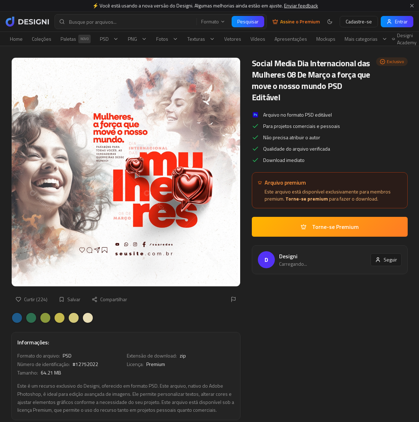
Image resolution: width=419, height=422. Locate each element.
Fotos (167, 39)
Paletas (76, 39)
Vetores (232, 39)
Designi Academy (404, 39)
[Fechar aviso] (412, 5)
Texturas (201, 39)
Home (16, 39)
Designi (288, 256)
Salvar (69, 299)
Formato (213, 21)
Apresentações (290, 39)
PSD (109, 39)
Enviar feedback (301, 5)
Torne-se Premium (330, 227)
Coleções (41, 39)
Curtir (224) (31, 299)
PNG (137, 39)
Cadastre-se (359, 21)
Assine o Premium (296, 21)
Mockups (325, 39)
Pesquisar (248, 21)
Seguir (386, 259)
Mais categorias (366, 39)
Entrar (397, 21)
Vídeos (257, 39)
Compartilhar (109, 299)
